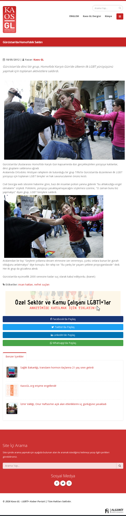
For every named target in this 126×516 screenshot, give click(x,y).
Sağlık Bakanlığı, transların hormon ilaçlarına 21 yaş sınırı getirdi (57, 367)
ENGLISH (74, 16)
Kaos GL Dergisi (92, 16)
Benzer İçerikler (15, 356)
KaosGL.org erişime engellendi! (38, 385)
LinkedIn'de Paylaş (63, 335)
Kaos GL (39, 59)
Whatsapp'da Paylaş (63, 343)
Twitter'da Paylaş (63, 327)
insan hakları (25, 284)
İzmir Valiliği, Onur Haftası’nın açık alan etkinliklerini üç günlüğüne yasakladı (63, 404)
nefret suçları (41, 284)
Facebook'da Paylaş (63, 319)
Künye (108, 16)
